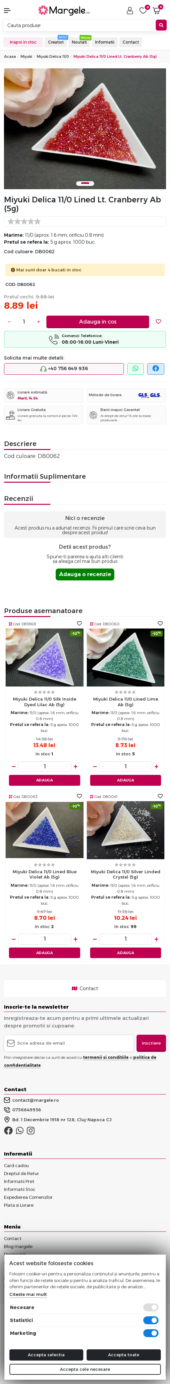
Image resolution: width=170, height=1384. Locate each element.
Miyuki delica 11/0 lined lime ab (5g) (125, 701)
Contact (131, 42)
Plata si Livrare (18, 1205)
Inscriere (151, 1043)
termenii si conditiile (106, 1057)
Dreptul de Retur (21, 1173)
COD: (10, 284)
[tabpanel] (85, 128)
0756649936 (22, 1110)
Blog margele (18, 1246)
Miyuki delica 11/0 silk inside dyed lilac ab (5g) (44, 701)
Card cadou (16, 1165)
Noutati (79, 42)
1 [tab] (85, 183)
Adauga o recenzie (85, 574)
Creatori (56, 42)
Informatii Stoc (19, 1189)
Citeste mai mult (28, 1294)
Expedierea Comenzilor (28, 1197)
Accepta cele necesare (85, 1369)
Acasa (10, 56)
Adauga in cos (98, 322)
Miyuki (26, 56)
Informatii (104, 42)
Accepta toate (123, 1354)
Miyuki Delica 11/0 (53, 56)
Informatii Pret (19, 1181)
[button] (14, 10)
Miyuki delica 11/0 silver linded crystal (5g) (125, 874)
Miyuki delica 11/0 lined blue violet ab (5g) (45, 874)
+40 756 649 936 (64, 368)
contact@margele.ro (31, 1100)
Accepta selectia (46, 1354)
